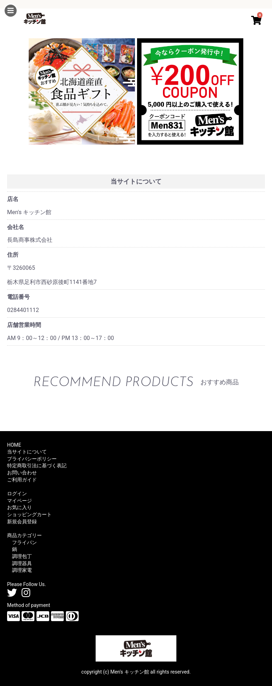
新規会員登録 (22, 521)
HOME (14, 445)
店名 (12, 199)
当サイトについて (27, 451)
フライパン (24, 542)
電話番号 (18, 297)
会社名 (15, 227)
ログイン (17, 493)
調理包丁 (22, 556)
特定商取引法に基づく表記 (37, 465)
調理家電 (22, 570)
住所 (12, 254)
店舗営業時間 (24, 325)
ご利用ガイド (22, 480)
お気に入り (19, 507)
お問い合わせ (22, 472)
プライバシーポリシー (32, 459)
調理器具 (22, 563)
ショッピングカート (29, 514)
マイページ (19, 500)
